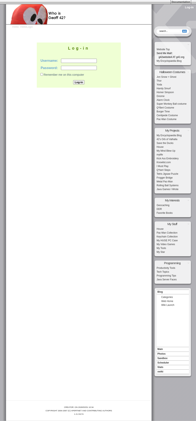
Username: (49, 61)
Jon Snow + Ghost (166, 76)
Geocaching (163, 205)
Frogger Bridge (165, 177)
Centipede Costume (167, 115)
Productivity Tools (166, 268)
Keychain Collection (167, 236)
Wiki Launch (167, 305)
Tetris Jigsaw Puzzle (167, 173)
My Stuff (172, 224)
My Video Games (166, 244)
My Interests (172, 200)
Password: (49, 68)
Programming (172, 263)
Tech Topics (163, 271)
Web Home (167, 301)
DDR (159, 209)
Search (173, 25)
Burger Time (163, 111)
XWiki (15, 27)
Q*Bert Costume (165, 107)
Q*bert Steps (163, 170)
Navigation (173, 289)
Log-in (189, 7)
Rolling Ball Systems (167, 185)
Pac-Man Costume (166, 119)
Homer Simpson (165, 92)
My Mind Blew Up (166, 150)
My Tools (161, 248)
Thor (159, 80)
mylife (160, 154)
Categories (167, 297)
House (160, 147)
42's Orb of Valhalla (167, 139)
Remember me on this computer (64, 74)
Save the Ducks (165, 143)
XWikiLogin (26, 27)
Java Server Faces (167, 279)
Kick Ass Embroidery (168, 158)
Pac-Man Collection (167, 232)
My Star (161, 252)
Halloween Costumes (172, 72)
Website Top (163, 49)
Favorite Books (165, 213)
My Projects (172, 130)
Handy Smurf (164, 88)
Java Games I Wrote (167, 189)
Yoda (159, 84)
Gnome (160, 96)
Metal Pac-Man (165, 181)
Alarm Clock (163, 100)
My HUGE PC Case (167, 240)
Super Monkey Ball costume (172, 103)
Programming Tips (166, 275)
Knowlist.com (164, 162)
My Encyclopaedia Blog (169, 61)
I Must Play (163, 166)
